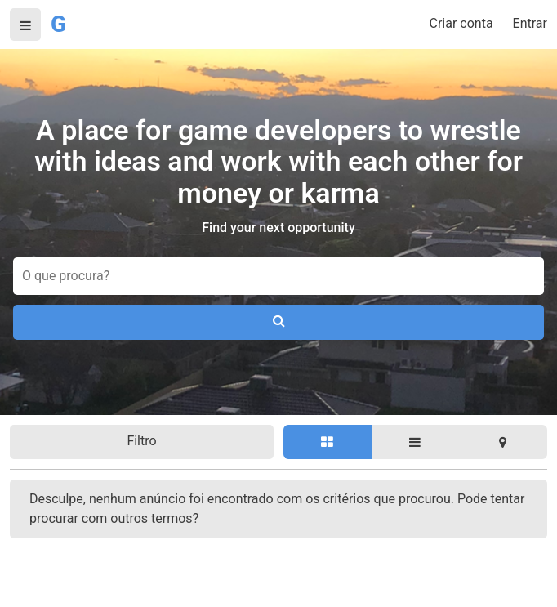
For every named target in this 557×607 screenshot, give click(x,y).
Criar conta (461, 23)
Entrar (530, 23)
